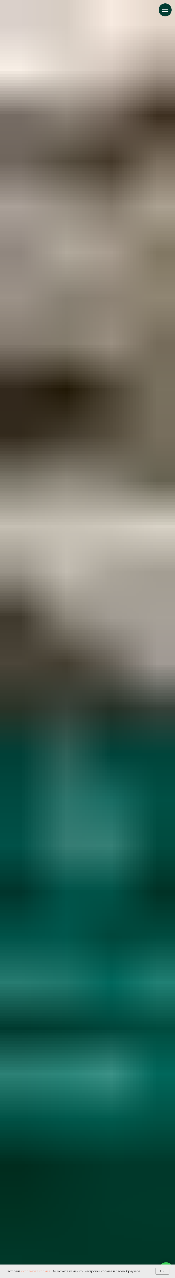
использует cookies (35, 1271)
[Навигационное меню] (165, 10)
